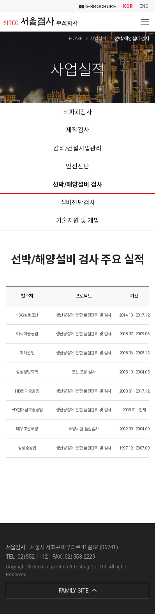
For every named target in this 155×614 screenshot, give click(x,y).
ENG (143, 6)
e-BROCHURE (97, 6)
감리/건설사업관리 (77, 148)
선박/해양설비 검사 (77, 184)
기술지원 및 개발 (77, 220)
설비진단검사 (77, 202)
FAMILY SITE (78, 590)
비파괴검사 (77, 112)
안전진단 (77, 166)
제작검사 (77, 130)
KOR (128, 6)
